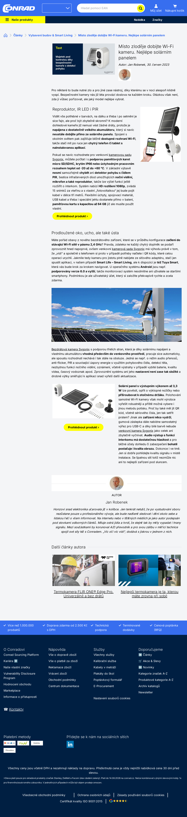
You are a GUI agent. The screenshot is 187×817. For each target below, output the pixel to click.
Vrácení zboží (57, 673)
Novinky (148, 667)
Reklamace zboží (59, 667)
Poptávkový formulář (108, 680)
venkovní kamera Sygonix (135, 430)
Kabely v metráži (105, 667)
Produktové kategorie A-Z (156, 680)
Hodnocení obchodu (17, 684)
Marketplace (12, 690)
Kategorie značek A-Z (153, 673)
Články (147, 654)
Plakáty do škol (104, 673)
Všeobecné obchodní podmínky (43, 795)
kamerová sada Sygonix (128, 249)
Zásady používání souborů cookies (140, 795)
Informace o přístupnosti (20, 697)
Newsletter (146, 692)
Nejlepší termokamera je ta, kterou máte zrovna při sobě (149, 594)
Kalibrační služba (105, 661)
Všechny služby (104, 654)
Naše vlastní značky (17, 667)
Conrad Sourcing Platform (21, 654)
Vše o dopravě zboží (62, 654)
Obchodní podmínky (62, 680)
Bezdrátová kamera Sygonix (71, 349)
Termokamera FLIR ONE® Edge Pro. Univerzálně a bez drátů (83, 594)
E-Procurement (104, 686)
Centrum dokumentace (63, 686)
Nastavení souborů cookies (112, 698)
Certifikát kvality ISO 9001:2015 (81, 801)
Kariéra (8, 661)
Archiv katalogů (149, 686)
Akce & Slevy (152, 661)
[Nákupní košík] (174, 8)
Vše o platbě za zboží (63, 661)
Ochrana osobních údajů (93, 795)
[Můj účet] (156, 8)
